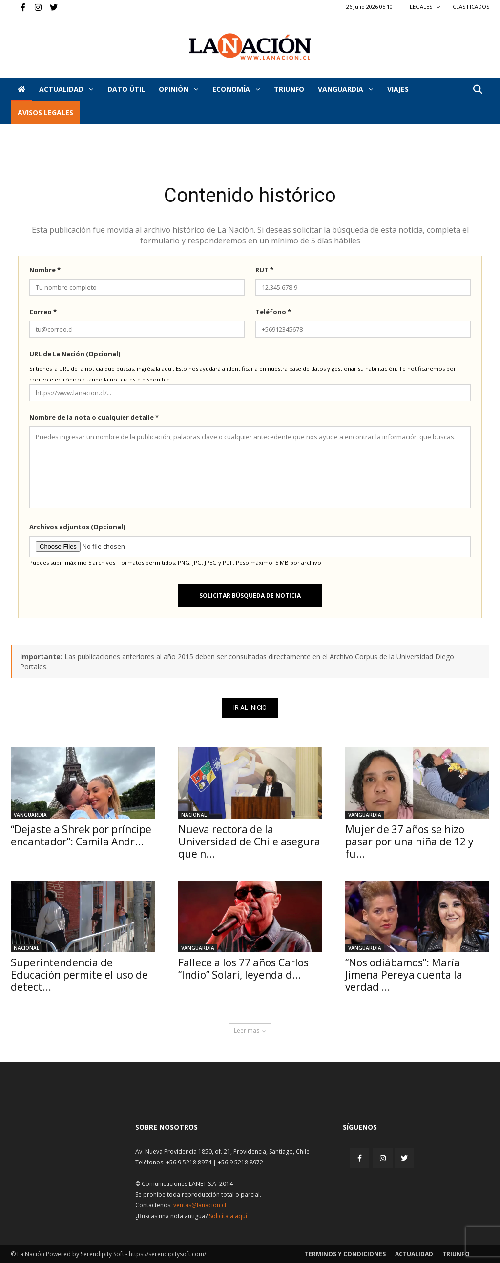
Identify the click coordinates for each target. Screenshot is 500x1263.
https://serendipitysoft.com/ (167, 1254)
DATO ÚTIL (126, 89)
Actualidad (66, 89)
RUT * (264, 269)
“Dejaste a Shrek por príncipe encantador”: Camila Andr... (81, 835)
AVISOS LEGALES (45, 112)
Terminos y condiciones (345, 1254)
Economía (236, 89)
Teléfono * (273, 311)
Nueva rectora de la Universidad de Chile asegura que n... (249, 841)
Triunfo (289, 89)
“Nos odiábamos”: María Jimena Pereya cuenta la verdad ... (403, 975)
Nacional (194, 814)
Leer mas (250, 1030)
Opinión (178, 89)
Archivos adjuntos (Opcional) (77, 526)
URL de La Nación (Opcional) (74, 353)
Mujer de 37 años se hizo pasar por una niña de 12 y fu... (409, 841)
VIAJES (398, 89)
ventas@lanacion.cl (199, 1205)
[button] (477, 90)
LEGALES (425, 6)
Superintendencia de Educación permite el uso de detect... (79, 975)
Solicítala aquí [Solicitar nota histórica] (228, 1216)
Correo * (43, 311)
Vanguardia (345, 89)
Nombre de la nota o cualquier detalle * (94, 417)
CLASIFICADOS (471, 6)
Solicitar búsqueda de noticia (250, 595)
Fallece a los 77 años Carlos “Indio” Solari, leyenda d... (243, 969)
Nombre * (45, 269)
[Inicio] (21, 89)
